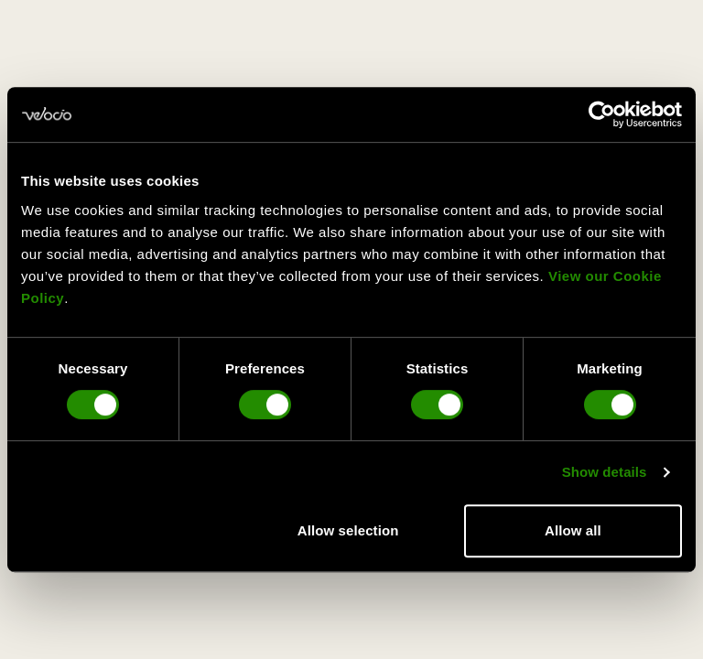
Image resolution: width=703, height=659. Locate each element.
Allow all (573, 530)
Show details (604, 472)
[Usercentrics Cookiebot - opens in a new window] (602, 114)
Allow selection (348, 530)
